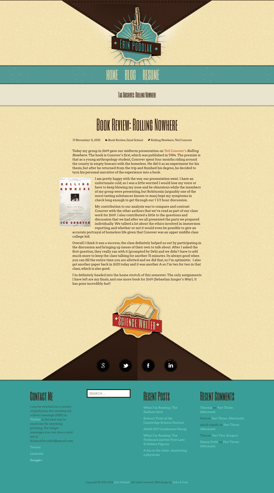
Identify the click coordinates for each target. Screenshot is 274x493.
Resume (151, 74)
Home (112, 74)
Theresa (206, 407)
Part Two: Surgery (225, 435)
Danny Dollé (209, 442)
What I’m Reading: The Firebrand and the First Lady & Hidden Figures (164, 440)
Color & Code (180, 482)
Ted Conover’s (175, 151)
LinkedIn (36, 453)
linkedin (148, 365)
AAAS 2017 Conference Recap (165, 429)
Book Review (116, 140)
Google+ (36, 460)
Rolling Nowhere (162, 140)
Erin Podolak (122, 482)
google (103, 365)
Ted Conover (183, 140)
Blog (130, 74)
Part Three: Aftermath (227, 418)
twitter (125, 365)
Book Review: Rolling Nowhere (137, 124)
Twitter (35, 419)
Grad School (135, 140)
